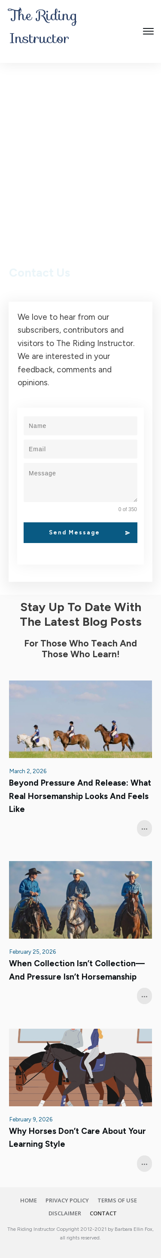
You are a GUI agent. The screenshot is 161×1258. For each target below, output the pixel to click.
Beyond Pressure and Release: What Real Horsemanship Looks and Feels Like (80, 796)
